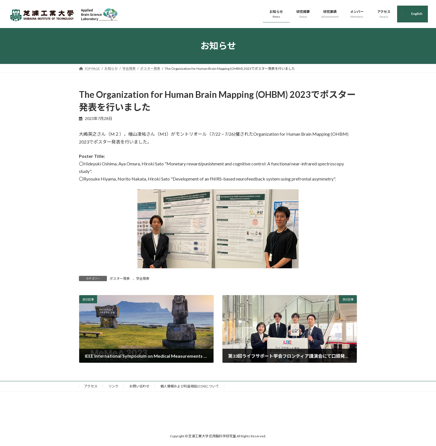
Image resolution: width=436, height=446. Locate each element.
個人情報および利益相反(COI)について (189, 386)
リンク (113, 386)
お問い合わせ (139, 386)
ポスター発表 (120, 278)
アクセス (90, 386)
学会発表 (142, 278)
